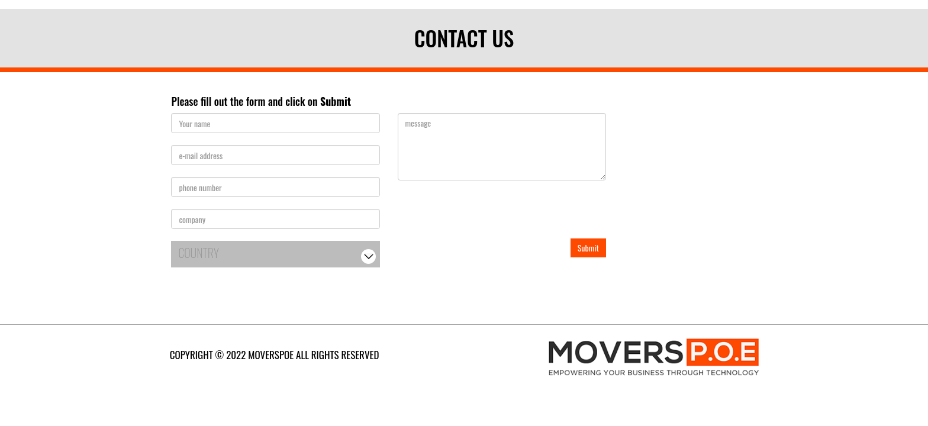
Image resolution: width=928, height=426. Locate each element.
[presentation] (488, 215)
